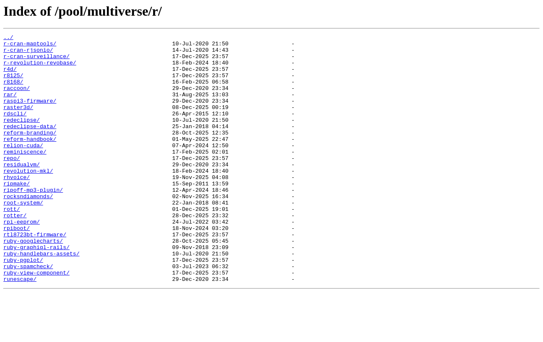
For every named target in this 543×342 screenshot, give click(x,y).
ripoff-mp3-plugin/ (33, 221)
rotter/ (15, 252)
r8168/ (13, 91)
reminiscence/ (24, 175)
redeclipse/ (21, 137)
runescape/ (19, 328)
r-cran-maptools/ (29, 46)
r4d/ (10, 76)
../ (8, 38)
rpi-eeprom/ (21, 260)
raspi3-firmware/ (29, 114)
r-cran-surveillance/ (36, 61)
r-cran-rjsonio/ (28, 53)
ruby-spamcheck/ (28, 313)
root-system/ (23, 237)
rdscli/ (15, 130)
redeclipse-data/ (29, 145)
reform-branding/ (29, 153)
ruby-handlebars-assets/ (41, 298)
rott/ (11, 244)
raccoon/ (16, 99)
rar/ (10, 107)
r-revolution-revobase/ (39, 69)
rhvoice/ (16, 206)
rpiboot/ (16, 267)
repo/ (11, 183)
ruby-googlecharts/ (33, 282)
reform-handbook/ (29, 160)
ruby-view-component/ (36, 321)
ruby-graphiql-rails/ (36, 290)
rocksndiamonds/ (28, 229)
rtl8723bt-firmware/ (34, 275)
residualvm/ (21, 191)
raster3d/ (18, 122)
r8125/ (13, 84)
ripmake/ (16, 214)
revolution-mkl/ (28, 198)
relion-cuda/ (23, 168)
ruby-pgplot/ (23, 305)
